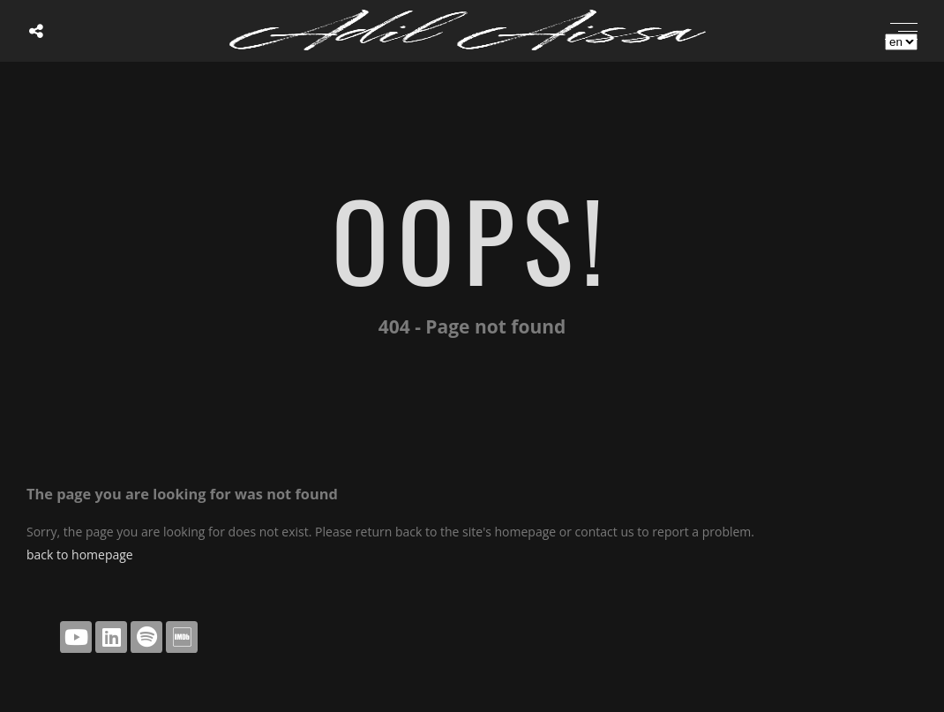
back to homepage (79, 554)
